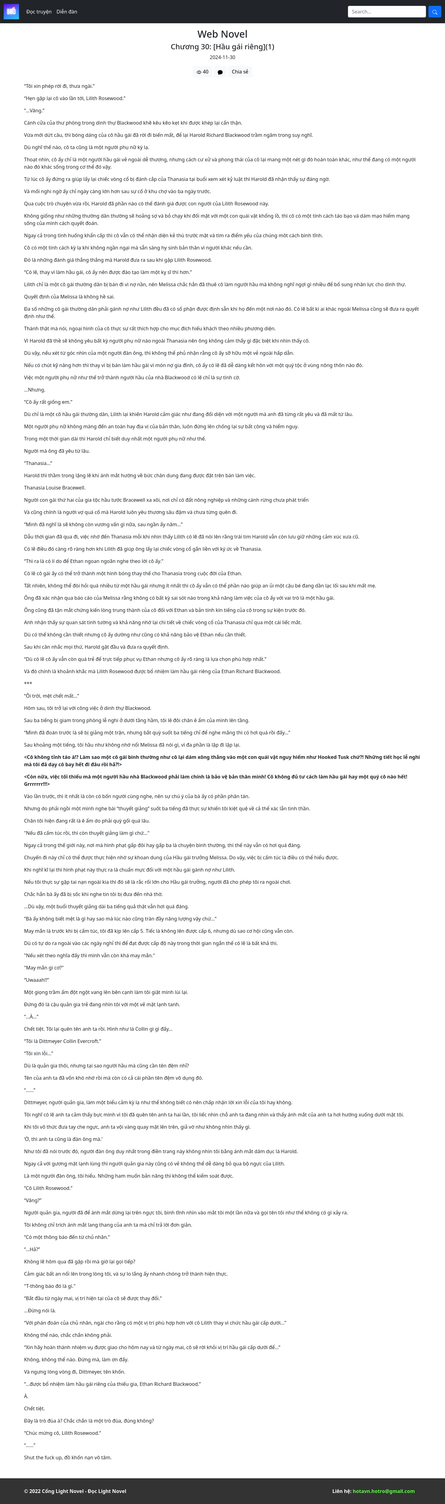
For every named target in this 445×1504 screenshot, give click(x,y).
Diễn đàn (67, 11)
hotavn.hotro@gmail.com (384, 1491)
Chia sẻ (240, 71)
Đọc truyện (39, 11)
